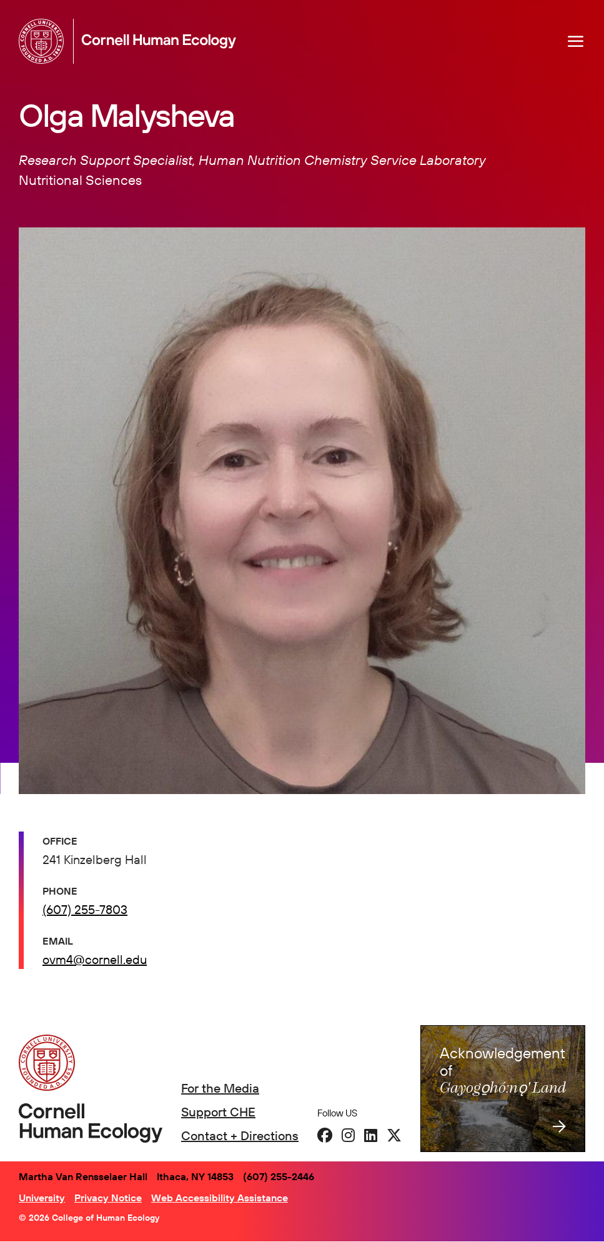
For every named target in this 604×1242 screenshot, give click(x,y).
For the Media (220, 1088)
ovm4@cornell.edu (94, 959)
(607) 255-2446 (278, 1176)
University (42, 1197)
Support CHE (218, 1112)
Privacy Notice (108, 1197)
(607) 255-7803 (84, 909)
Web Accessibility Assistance (219, 1197)
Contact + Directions (240, 1135)
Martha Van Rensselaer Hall (83, 1176)
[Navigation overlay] (576, 41)
